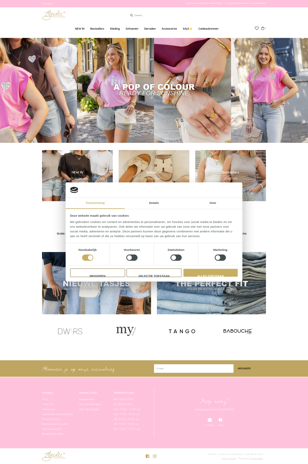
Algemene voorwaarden (57, 414)
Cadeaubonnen (208, 28)
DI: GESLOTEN (123, 404)
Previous (13, 91)
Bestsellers (97, 28)
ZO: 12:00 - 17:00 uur (127, 429)
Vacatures (48, 409)
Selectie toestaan (154, 275)
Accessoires (169, 28)
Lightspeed (257, 458)
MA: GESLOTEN (123, 399)
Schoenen (132, 28)
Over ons (48, 404)
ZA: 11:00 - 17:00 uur (126, 424)
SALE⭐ (187, 28)
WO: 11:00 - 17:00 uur (127, 409)
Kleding (115, 28)
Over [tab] (213, 202)
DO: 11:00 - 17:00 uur (127, 414)
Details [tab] (154, 202)
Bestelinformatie (52, 434)
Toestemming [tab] (95, 202)
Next (295, 91)
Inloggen (47, 3)
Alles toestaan (210, 275)
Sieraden (150, 28)
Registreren (86, 399)
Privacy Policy (51, 419)
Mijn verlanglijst (89, 409)
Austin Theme (229, 458)
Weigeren (98, 275)
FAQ (45, 399)
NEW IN (79, 28)
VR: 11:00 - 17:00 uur (126, 419)
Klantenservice (51, 429)
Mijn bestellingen (90, 404)
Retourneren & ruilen (55, 424)
